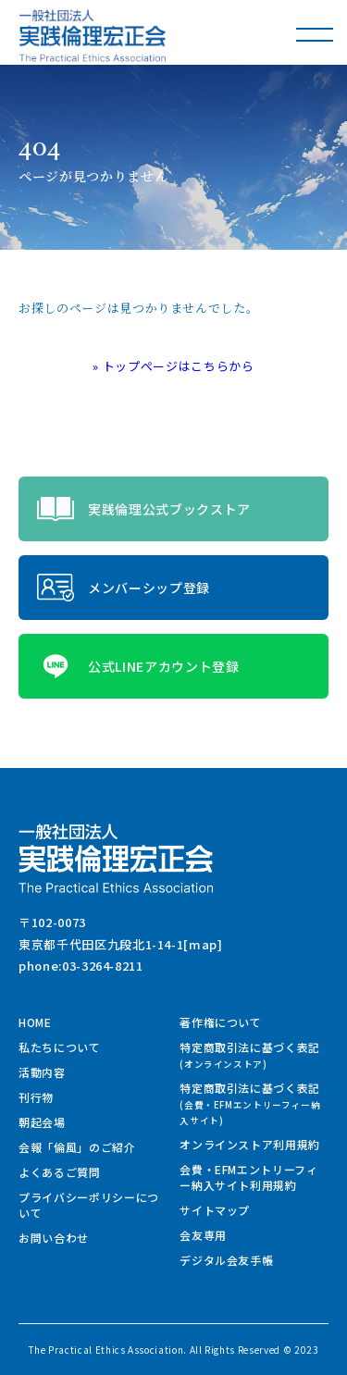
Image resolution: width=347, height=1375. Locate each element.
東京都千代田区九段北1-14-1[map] (121, 944)
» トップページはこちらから (173, 366)
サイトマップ (215, 1210)
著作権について (221, 1022)
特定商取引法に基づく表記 (250, 1055)
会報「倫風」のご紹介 (77, 1147)
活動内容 (42, 1072)
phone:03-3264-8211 (81, 965)
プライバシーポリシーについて (89, 1204)
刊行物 (36, 1097)
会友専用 (203, 1235)
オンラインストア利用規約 (250, 1144)
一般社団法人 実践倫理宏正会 (92, 35)
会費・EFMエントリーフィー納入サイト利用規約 (248, 1177)
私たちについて (60, 1047)
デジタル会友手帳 (226, 1260)
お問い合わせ (54, 1237)
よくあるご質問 (60, 1172)
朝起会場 (42, 1122)
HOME (35, 1022)
